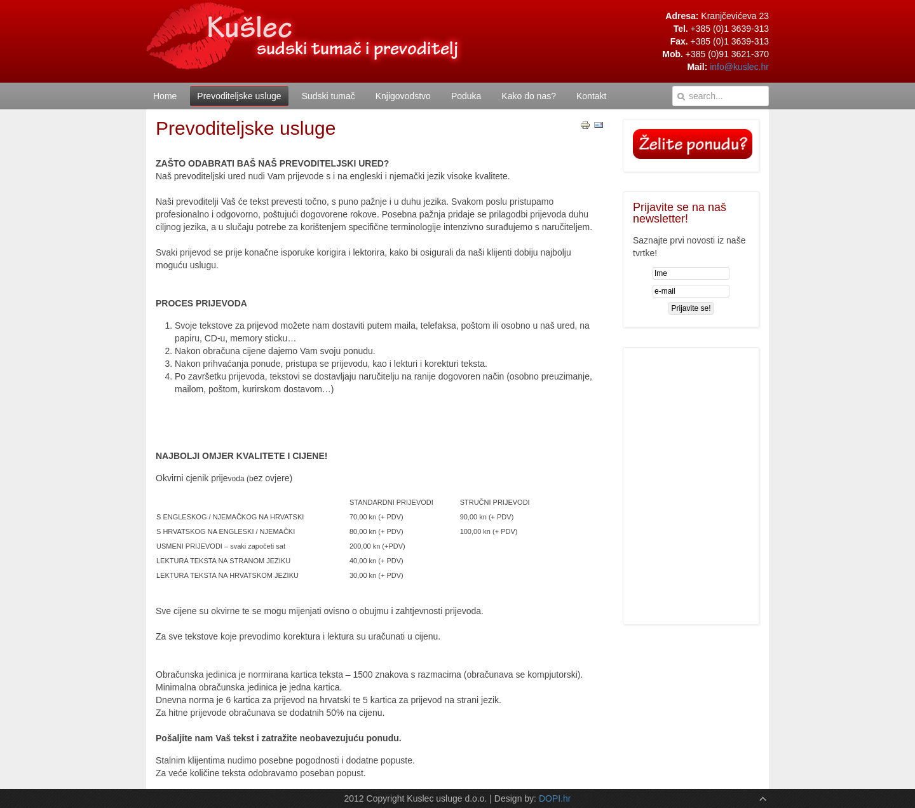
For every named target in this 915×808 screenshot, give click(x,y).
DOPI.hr (555, 798)
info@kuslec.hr (739, 67)
